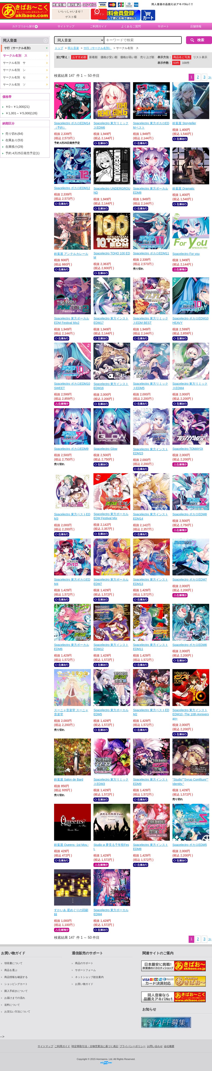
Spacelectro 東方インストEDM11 (150, 647)
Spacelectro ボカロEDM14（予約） (72, 125)
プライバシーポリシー (133, 1046)
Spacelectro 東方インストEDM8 (150, 847)
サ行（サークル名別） (18, 48)
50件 (176, 62)
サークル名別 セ (14, 77)
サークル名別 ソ (14, 84)
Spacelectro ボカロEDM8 (189, 514)
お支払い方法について (17, 1011)
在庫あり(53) (14, 140)
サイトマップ (66, 26)
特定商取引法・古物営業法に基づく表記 (95, 1046)
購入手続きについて (16, 990)
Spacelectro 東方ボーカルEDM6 (71, 647)
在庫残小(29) (14, 146)
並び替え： (63, 57)
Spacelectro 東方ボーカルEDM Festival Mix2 (71, 320)
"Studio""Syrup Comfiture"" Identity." (190, 782)
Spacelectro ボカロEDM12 (72, 188)
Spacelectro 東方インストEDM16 (110, 386)
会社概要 (169, 1046)
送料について (12, 1004)
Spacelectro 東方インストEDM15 (150, 451)
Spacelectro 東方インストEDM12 (110, 647)
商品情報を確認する (16, 977)
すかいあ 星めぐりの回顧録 (71, 912)
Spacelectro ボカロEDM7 (189, 579)
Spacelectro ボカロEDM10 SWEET (72, 386)
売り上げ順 (147, 57)
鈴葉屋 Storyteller (184, 123)
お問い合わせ (155, 1046)
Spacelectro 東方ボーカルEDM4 (110, 912)
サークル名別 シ (14, 70)
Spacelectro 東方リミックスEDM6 (110, 125)
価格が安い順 (109, 57)
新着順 (93, 57)
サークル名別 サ (14, 62)
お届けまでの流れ (14, 997)
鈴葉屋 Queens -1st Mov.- (71, 845)
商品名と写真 (181, 57)
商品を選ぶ (10, 970)
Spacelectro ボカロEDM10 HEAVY (190, 320)
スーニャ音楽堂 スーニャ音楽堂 (71, 712)
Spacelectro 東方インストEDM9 (150, 782)
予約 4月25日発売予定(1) (22, 153)
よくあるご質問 (131, 26)
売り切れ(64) (14, 133)
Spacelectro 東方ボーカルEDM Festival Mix (110, 516)
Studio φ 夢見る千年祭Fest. (111, 847)
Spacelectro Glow (105, 448)
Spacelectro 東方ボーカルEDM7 (110, 582)
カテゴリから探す (25, 26)
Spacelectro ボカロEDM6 (189, 645)
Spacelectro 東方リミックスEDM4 (189, 386)
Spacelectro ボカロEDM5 (189, 845)
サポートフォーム (85, 970)
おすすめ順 (79, 57)
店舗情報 (195, 26)
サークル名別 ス (15, 55)
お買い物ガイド (84, 984)
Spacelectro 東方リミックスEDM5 (150, 386)
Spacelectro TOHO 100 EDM (111, 255)
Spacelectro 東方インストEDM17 (110, 320)
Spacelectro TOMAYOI (187, 448)
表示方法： (164, 57)
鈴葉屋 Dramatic (183, 188)
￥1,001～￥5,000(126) (21, 113)
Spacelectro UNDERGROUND (111, 191)
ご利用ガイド (98, 26)
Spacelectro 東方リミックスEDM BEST (150, 320)
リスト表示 (200, 57)
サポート (163, 26)
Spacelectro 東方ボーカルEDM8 (150, 191)
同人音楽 (10, 40)
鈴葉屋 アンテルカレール (71, 253)
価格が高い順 (128, 57)
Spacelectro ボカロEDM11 (151, 253)
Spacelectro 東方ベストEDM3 (72, 516)
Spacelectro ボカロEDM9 (71, 448)
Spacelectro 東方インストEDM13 (150, 582)
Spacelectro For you (185, 253)
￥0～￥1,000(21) (17, 106)
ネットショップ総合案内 (89, 977)
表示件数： (164, 62)
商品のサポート (84, 963)
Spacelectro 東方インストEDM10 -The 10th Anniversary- (190, 714)
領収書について (13, 963)
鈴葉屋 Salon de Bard (68, 779)
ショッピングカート (16, 984)
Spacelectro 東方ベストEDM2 (151, 712)
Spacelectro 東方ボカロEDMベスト (151, 125)
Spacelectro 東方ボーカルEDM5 (110, 712)
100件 (186, 62)
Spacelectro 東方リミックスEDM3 (110, 782)
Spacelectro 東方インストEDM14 (150, 516)
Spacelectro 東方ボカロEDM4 (72, 582)
